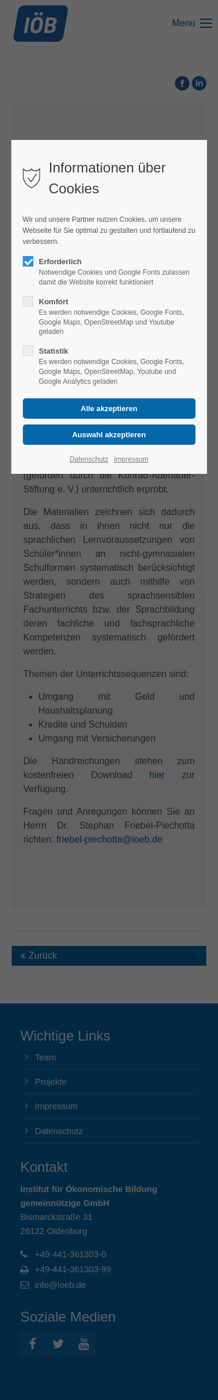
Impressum (131, 459)
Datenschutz (89, 459)
